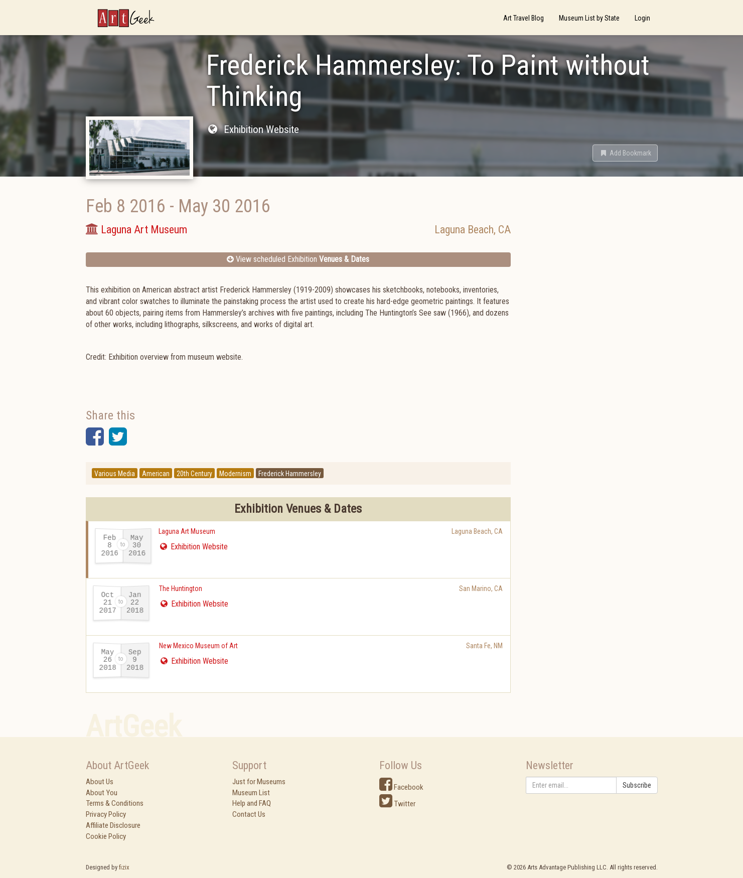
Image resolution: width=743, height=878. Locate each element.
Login (642, 18)
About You (101, 792)
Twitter (397, 803)
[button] (625, 153)
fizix (124, 867)
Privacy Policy (106, 814)
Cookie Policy (106, 836)
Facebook (401, 787)
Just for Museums (258, 781)
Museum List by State (589, 18)
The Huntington (180, 588)
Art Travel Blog (523, 18)
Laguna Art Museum (187, 531)
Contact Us (248, 814)
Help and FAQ (251, 803)
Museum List (251, 792)
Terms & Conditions (114, 803)
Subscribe (637, 785)
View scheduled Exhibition (298, 259)
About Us (99, 781)
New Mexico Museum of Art (198, 646)
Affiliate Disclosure (113, 825)
